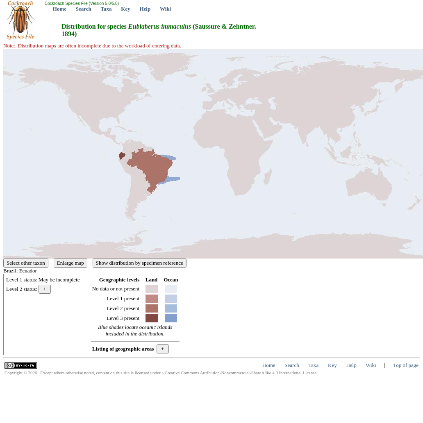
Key (125, 9)
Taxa (106, 9)
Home (59, 9)
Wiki (165, 9)
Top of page (405, 365)
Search (83, 9)
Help (144, 9)
